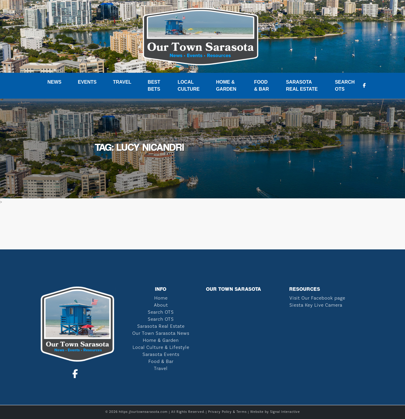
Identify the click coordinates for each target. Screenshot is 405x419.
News (54, 82)
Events (87, 82)
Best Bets (154, 86)
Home (161, 298)
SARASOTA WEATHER (202, 227)
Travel (122, 82)
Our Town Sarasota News (160, 333)
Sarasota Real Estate (302, 86)
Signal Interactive (285, 412)
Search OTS (345, 86)
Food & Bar (261, 86)
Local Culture (189, 86)
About (161, 305)
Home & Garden (226, 86)
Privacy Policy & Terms (227, 412)
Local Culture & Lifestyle (161, 347)
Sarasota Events (161, 354)
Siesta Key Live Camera (315, 305)
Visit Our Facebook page (317, 298)
